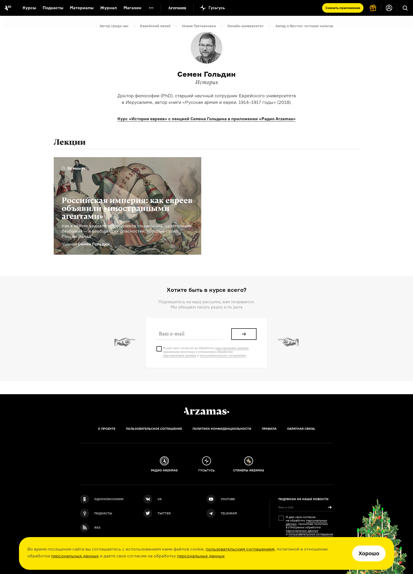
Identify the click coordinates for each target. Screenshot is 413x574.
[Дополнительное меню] (151, 8)
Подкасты (53, 7)
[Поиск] (405, 8)
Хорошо (368, 553)
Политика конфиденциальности (222, 429)
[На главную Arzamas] (8, 8)
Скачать (343, 8)
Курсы (29, 7)
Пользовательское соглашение (154, 429)
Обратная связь (301, 429)
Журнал (108, 7)
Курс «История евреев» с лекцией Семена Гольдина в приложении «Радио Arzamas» (206, 118)
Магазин (132, 7)
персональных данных (75, 555)
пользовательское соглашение (223, 355)
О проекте (106, 429)
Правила (269, 429)
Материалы (82, 7)
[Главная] (206, 411)
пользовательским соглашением (240, 549)
